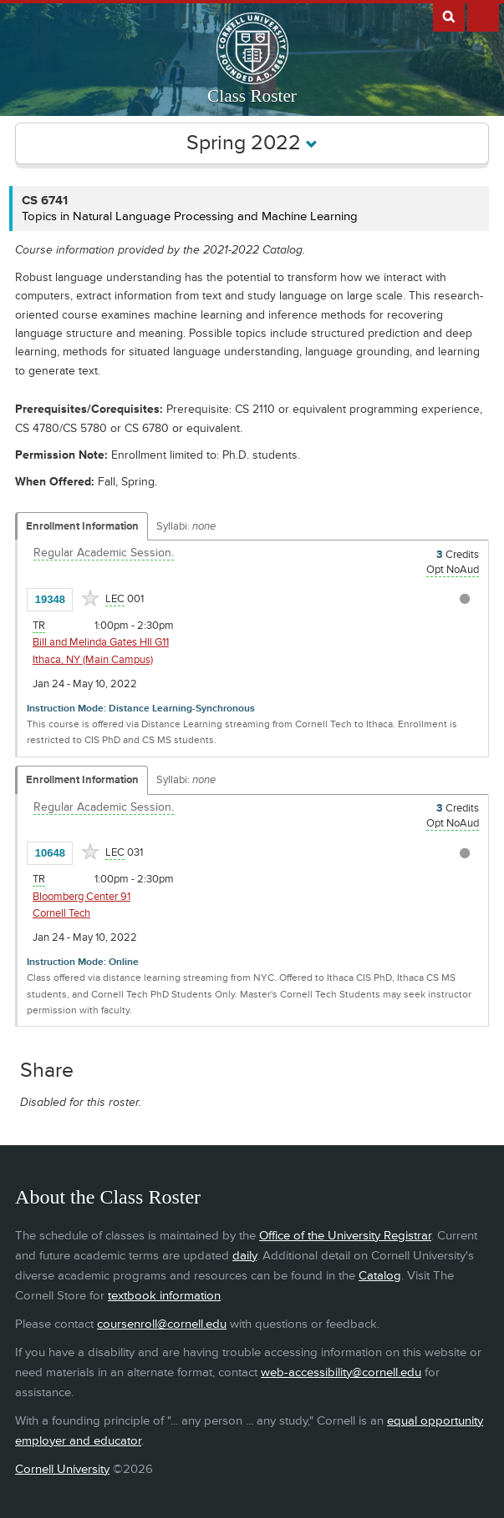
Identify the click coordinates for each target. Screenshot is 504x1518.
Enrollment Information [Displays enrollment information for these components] (82, 526)
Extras (483, 16)
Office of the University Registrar (345, 1236)
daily (244, 1256)
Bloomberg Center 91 (81, 896)
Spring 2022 (252, 143)
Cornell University (62, 1469)
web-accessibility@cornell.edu (341, 1372)
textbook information (164, 1296)
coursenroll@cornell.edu (162, 1324)
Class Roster (252, 96)
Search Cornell (449, 16)
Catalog (380, 1276)
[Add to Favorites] (90, 598)
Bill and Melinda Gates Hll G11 (101, 642)
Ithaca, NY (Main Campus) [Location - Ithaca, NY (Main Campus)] (93, 659)
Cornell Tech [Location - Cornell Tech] (61, 913)
